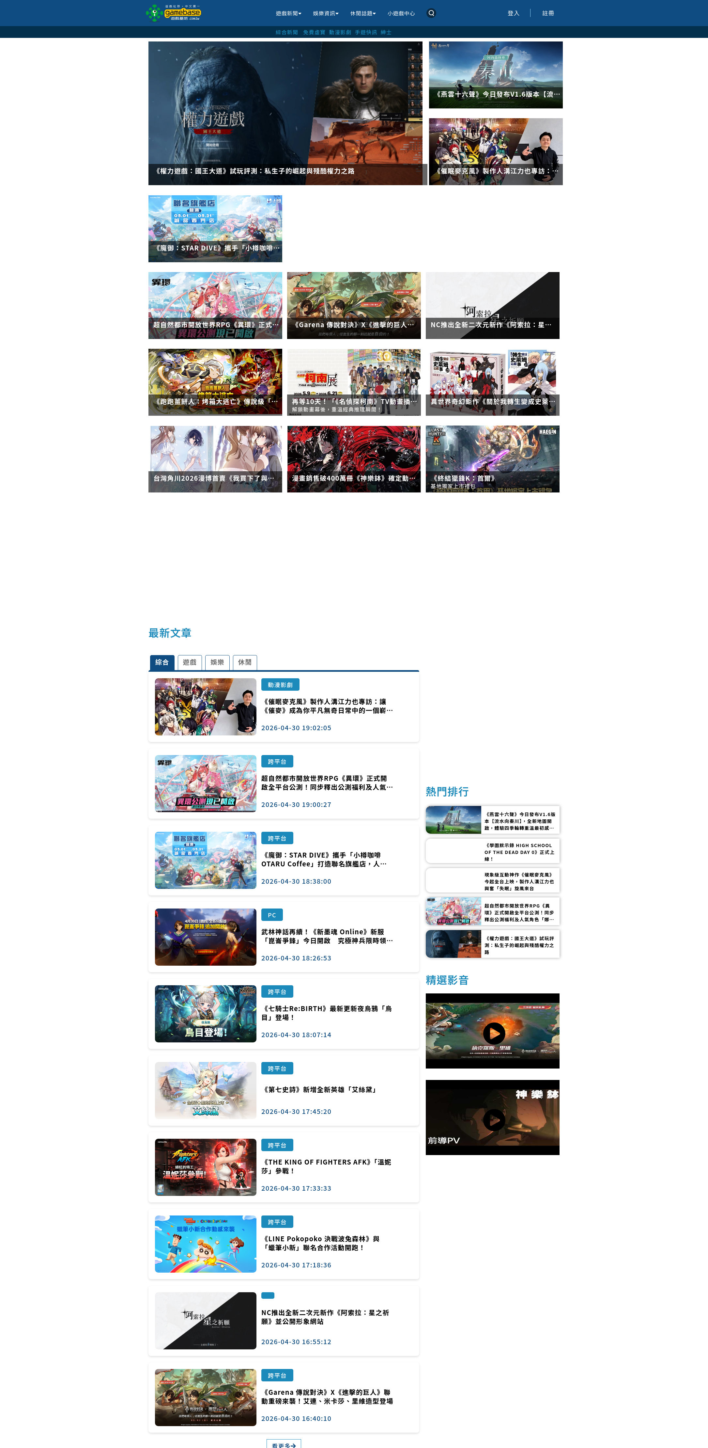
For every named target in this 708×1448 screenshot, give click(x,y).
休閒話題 (363, 13)
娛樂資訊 (326, 13)
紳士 (386, 32)
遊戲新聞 (288, 13)
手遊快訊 (366, 32)
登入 (514, 13)
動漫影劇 (340, 32)
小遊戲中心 (401, 13)
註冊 (548, 13)
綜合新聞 (287, 32)
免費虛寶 (314, 32)
